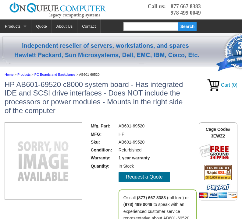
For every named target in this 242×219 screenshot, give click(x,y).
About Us (64, 26)
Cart (222, 85)
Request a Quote (144, 176)
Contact (89, 26)
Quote (41, 26)
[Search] (150, 26)
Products (12, 26)
